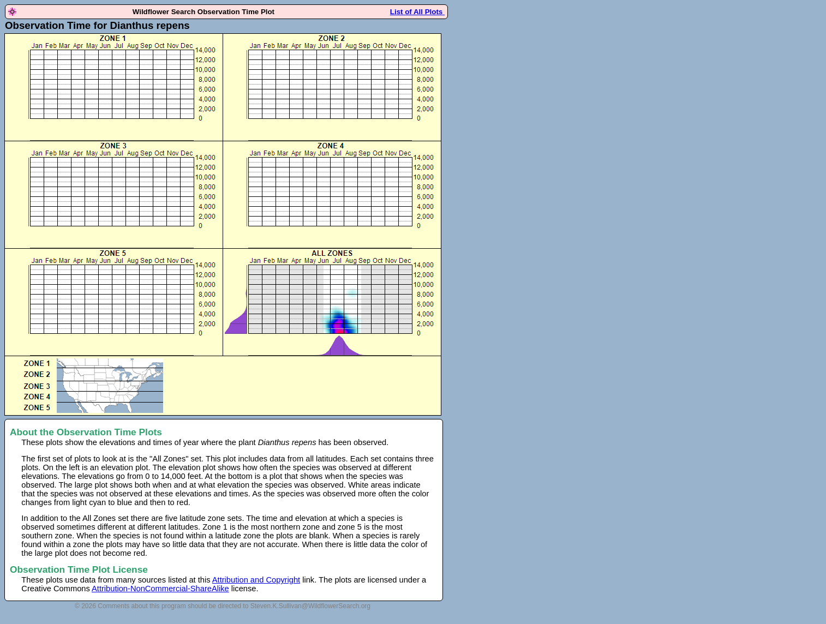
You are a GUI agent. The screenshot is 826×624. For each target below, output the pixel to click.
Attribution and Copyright (256, 579)
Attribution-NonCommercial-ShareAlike (160, 588)
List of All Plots (417, 12)
